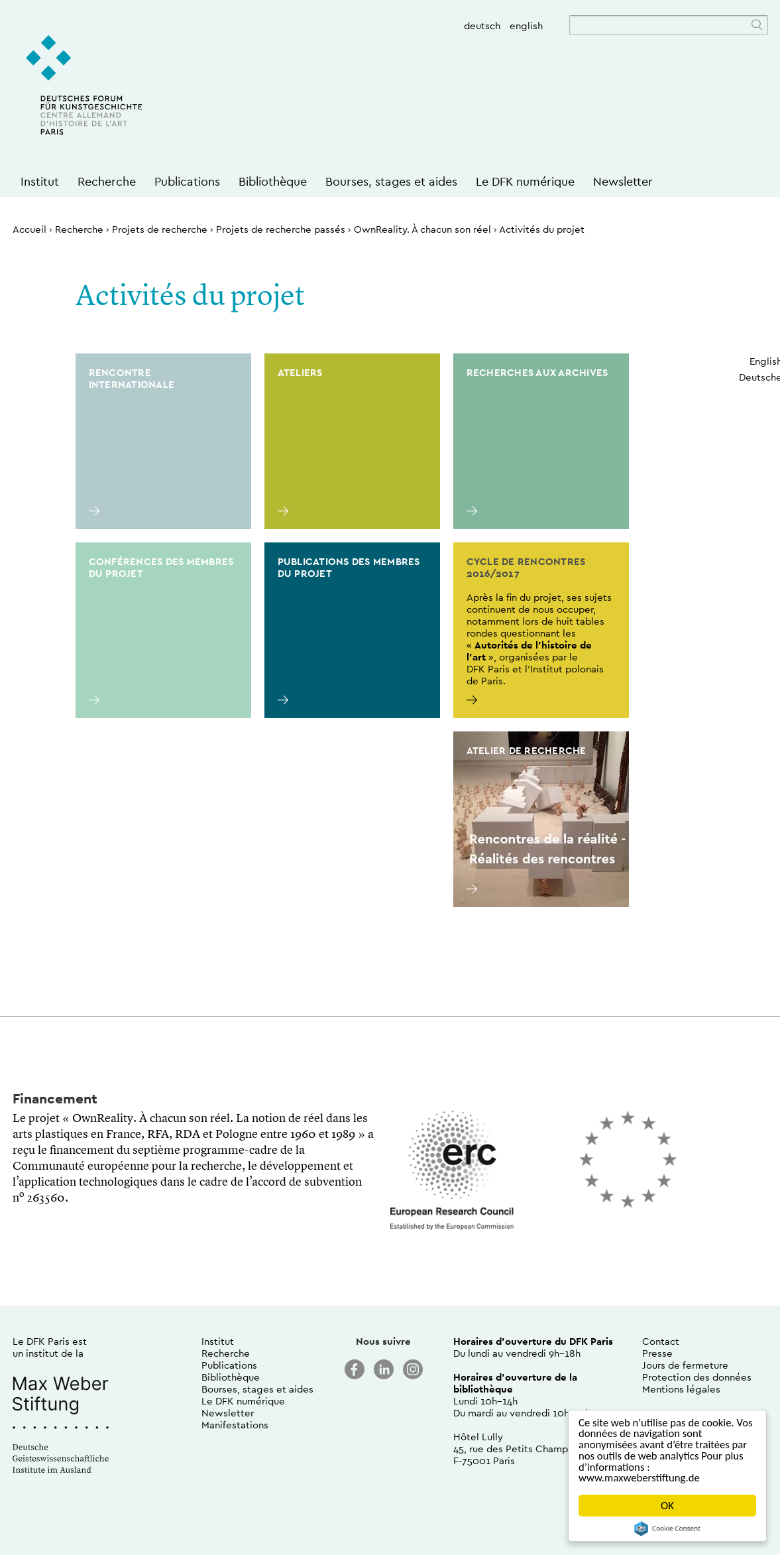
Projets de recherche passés (280, 229)
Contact (660, 1341)
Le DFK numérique (525, 181)
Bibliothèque (273, 181)
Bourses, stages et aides (391, 181)
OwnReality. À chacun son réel (422, 229)
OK (667, 1506)
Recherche (107, 181)
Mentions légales (681, 1389)
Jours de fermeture (685, 1365)
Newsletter (623, 181)
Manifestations (234, 1424)
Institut (40, 181)
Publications (187, 181)
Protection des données (697, 1377)
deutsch (482, 25)
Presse (657, 1353)
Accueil (29, 229)
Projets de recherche (159, 229)
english (526, 25)
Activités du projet (542, 229)
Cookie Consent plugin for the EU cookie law (667, 1528)
